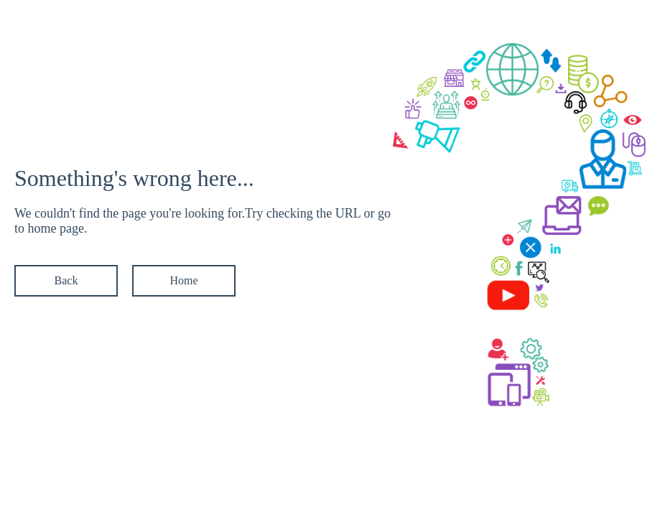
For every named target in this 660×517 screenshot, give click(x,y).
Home (183, 280)
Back (66, 280)
